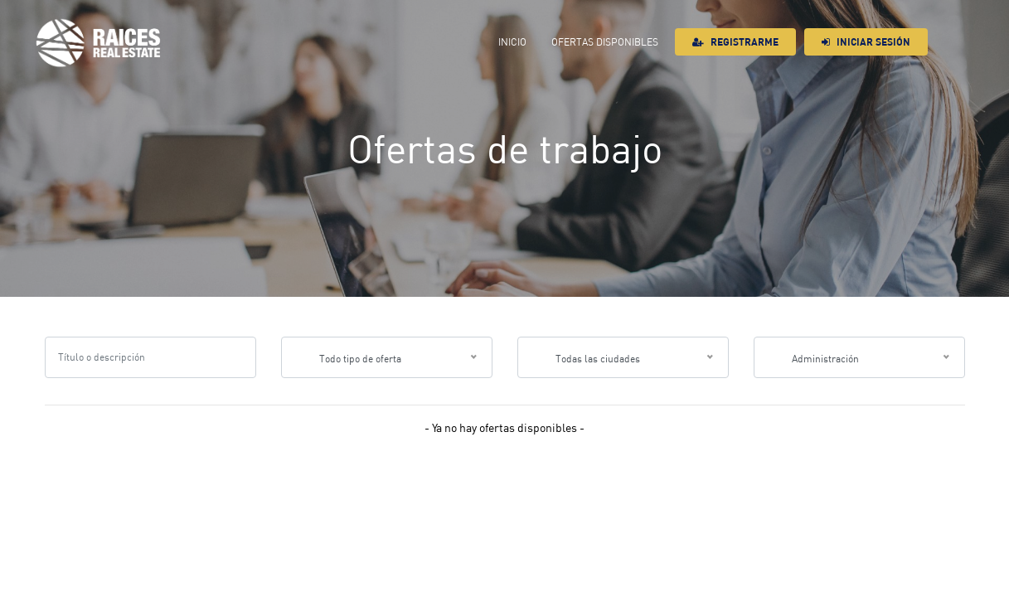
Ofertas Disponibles (604, 42)
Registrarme (735, 42)
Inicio (512, 42)
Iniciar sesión (866, 42)
